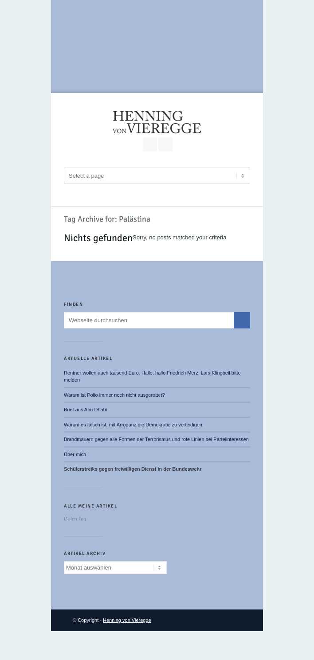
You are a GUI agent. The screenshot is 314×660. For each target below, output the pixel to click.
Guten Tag (75, 518)
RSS (165, 144)
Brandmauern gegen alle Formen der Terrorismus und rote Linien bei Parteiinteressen (156, 439)
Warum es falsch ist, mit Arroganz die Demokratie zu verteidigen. (134, 424)
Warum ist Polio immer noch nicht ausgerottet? (114, 395)
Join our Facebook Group (150, 144)
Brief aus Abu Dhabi (85, 409)
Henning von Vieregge (127, 620)
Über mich (75, 454)
